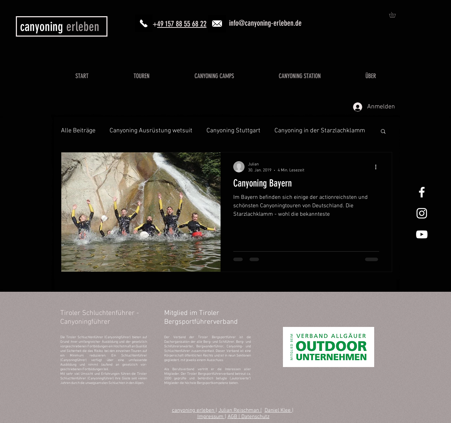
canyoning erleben (194, 410)
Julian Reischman (239, 410)
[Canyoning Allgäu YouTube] (422, 234)
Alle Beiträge (78, 130)
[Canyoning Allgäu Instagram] (422, 213)
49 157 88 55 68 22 (181, 24)
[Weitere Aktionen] (378, 167)
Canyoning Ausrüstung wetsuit (151, 130)
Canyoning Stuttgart (233, 130)
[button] (395, 15)
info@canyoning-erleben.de (265, 23)
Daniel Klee (278, 410)
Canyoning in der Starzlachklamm (319, 130)
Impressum (211, 416)
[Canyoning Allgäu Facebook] (422, 192)
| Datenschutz (254, 416)
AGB (233, 416)
